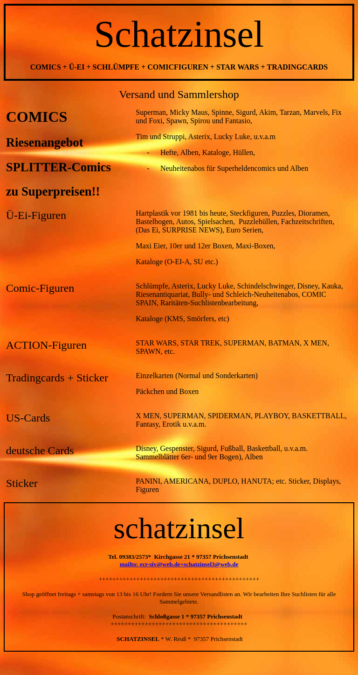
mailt (126, 564)
